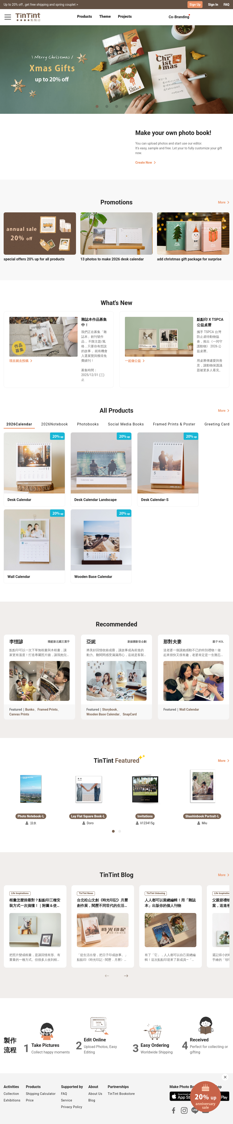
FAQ (226, 4)
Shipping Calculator (41, 1076)
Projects (125, 16)
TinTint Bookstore (121, 1076)
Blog (91, 1082)
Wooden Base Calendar (103, 696)
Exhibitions (12, 1082)
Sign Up (195, 4)
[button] (31, 770)
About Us (95, 1076)
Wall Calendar (189, 691)
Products (84, 16)
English (221, 1117)
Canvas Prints (19, 696)
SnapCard (130, 696)
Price (30, 1082)
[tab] (84, 17)
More (223, 202)
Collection (11, 1076)
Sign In (213, 4)
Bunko (29, 691)
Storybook (109, 691)
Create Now (145, 162)
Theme (105, 16)
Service (66, 1082)
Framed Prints (48, 691)
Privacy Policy (71, 1089)
